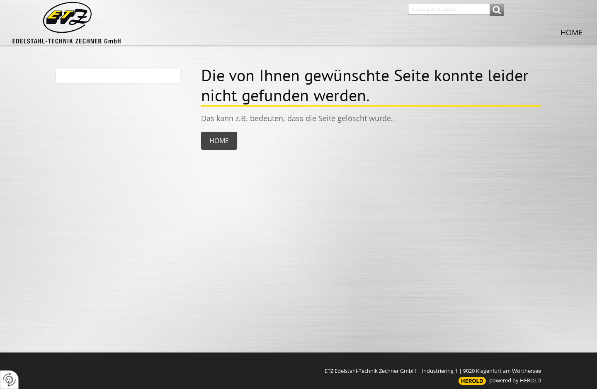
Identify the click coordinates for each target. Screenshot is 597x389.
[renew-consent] (9, 379)
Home (571, 32)
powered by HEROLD (515, 380)
